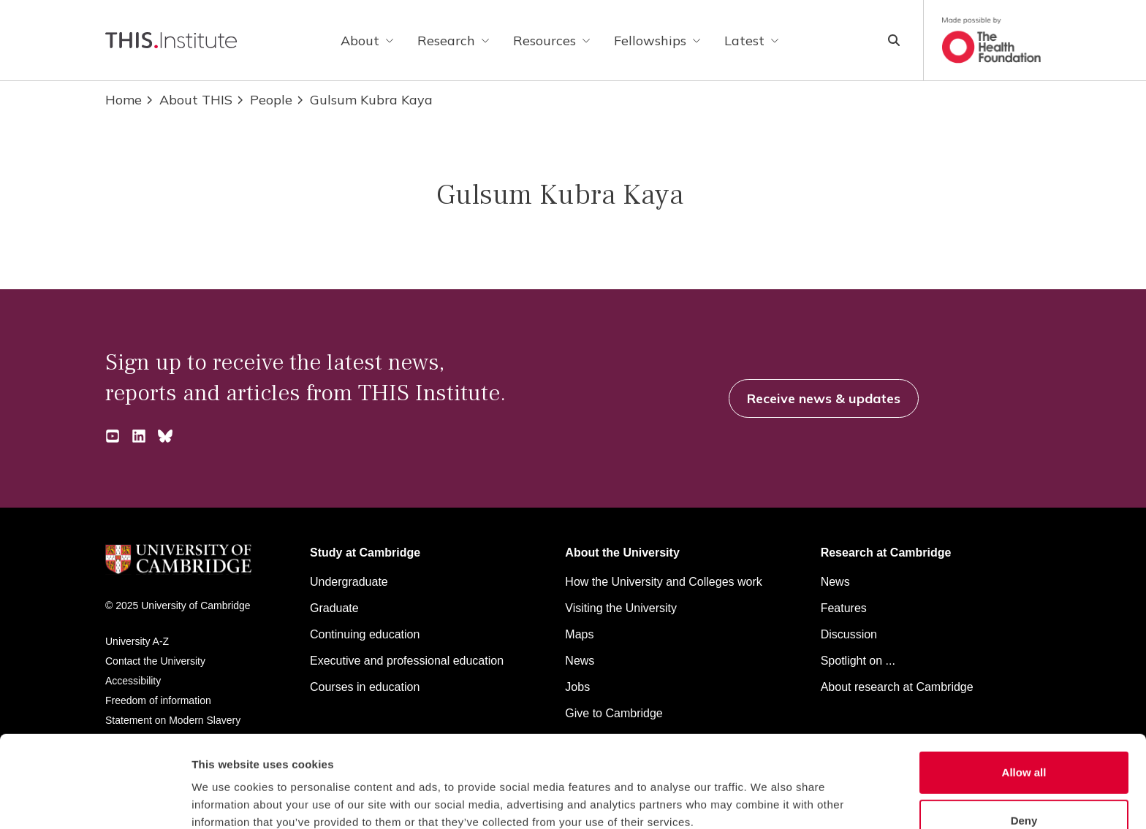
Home (123, 99)
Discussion (849, 634)
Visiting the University (621, 608)
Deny (1024, 744)
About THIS (188, 99)
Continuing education (365, 634)
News (835, 582)
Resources (552, 40)
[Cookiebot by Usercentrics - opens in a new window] (95, 800)
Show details (767, 800)
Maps (579, 634)
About (367, 40)
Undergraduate (349, 582)
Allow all (1024, 696)
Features (844, 608)
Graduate (334, 608)
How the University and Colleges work (663, 582)
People (263, 99)
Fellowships (657, 40)
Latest (751, 40)
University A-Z (137, 641)
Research (453, 40)
